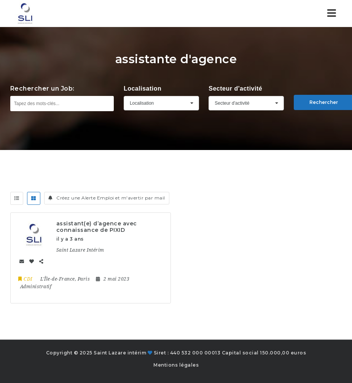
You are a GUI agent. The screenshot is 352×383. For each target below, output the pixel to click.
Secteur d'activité (235, 88)
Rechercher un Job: (42, 88)
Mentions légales (176, 365)
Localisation (142, 88)
